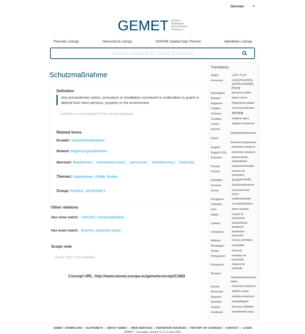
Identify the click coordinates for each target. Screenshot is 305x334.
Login (247, 327)
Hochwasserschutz (111, 162)
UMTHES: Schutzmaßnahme (102, 217)
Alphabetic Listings (238, 41)
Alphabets (94, 327)
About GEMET (117, 327)
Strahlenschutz (163, 162)
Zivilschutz (186, 162)
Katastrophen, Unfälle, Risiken (95, 176)
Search (244, 53)
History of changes (206, 327)
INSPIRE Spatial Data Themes (178, 41)
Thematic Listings (66, 41)
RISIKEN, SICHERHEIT (88, 191)
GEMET (143, 25)
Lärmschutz (138, 162)
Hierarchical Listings (117, 41)
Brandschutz (82, 162)
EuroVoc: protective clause (101, 230)
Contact (232, 327)
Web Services (141, 327)
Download (74, 327)
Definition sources (171, 327)
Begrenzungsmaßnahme (89, 151)
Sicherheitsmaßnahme (88, 140)
